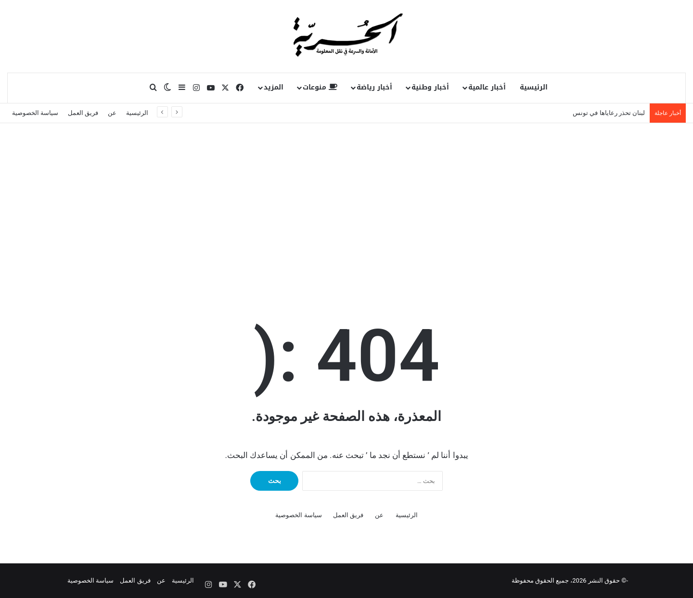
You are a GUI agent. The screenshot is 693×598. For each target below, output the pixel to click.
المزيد (273, 87)
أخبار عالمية (487, 87)
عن (112, 112)
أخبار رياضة (374, 87)
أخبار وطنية (430, 87)
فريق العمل (83, 112)
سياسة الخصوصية (35, 112)
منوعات (320, 87)
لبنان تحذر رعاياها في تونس (609, 112)
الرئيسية (534, 87)
